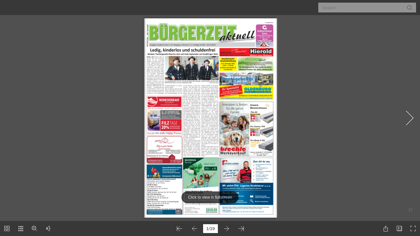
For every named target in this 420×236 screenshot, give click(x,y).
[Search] (363, 7)
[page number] (210, 228)
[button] (409, 7)
